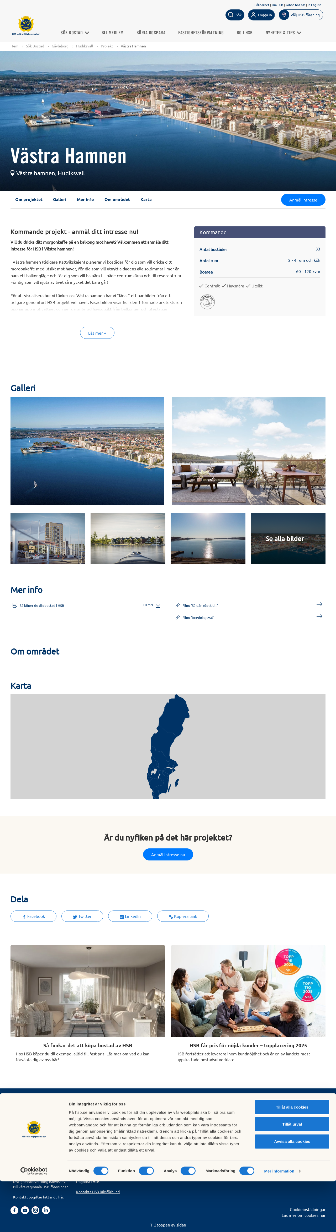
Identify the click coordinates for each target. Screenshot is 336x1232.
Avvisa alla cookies (292, 1192)
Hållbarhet (261, 5)
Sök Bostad (77, 32)
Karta (146, 199)
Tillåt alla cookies (292, 1157)
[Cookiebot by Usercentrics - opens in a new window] (34, 1222)
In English (314, 5)
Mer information (279, 1221)
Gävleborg (60, 45)
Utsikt (256, 285)
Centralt (212, 285)
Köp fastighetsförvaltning (100, 1108)
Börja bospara (153, 32)
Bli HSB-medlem (28, 1114)
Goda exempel (152, 1132)
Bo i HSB (247, 32)
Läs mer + (97, 333)
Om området (117, 199)
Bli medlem (115, 32)
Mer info (85, 199)
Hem (14, 45)
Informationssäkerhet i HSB (227, 1114)
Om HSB (277, 5)
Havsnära (235, 285)
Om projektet (29, 199)
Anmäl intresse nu (168, 854)
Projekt (107, 45)
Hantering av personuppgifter (230, 1108)
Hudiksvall (84, 45)
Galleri (59, 199)
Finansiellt (148, 1114)
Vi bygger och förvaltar (160, 1126)
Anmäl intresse (303, 200)
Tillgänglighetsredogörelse (227, 1120)
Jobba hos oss (295, 5)
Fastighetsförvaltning (203, 32)
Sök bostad (23, 1108)
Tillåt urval (292, 1175)
